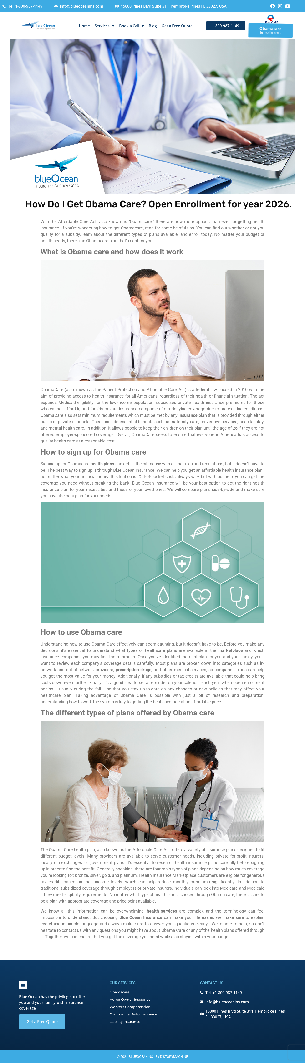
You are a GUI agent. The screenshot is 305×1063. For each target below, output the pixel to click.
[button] (23, 985)
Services (104, 26)
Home (84, 26)
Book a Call (131, 26)
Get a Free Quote (177, 26)
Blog (153, 26)
